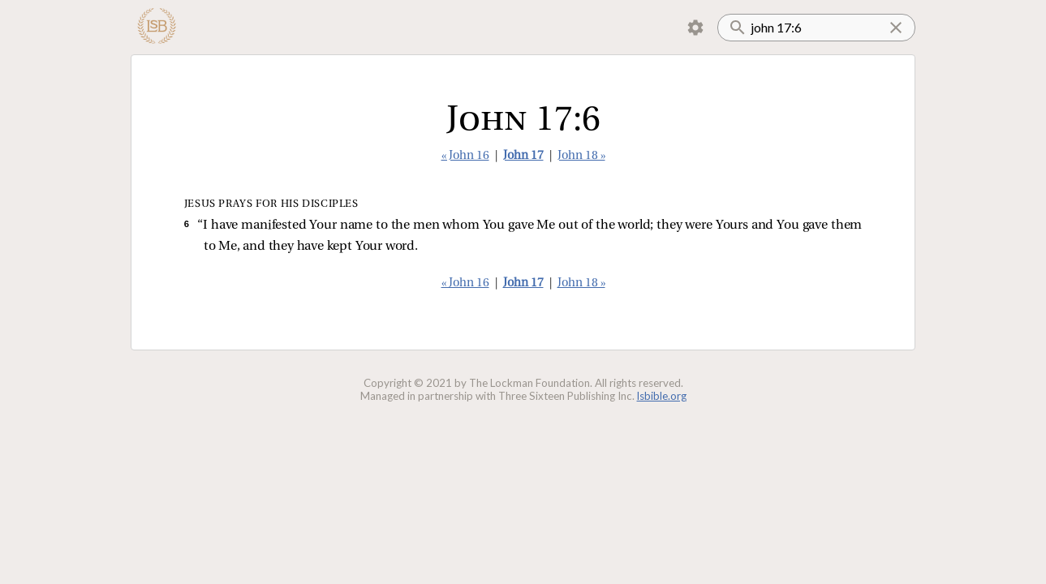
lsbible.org (662, 395)
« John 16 (465, 156)
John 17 (523, 156)
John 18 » (581, 156)
